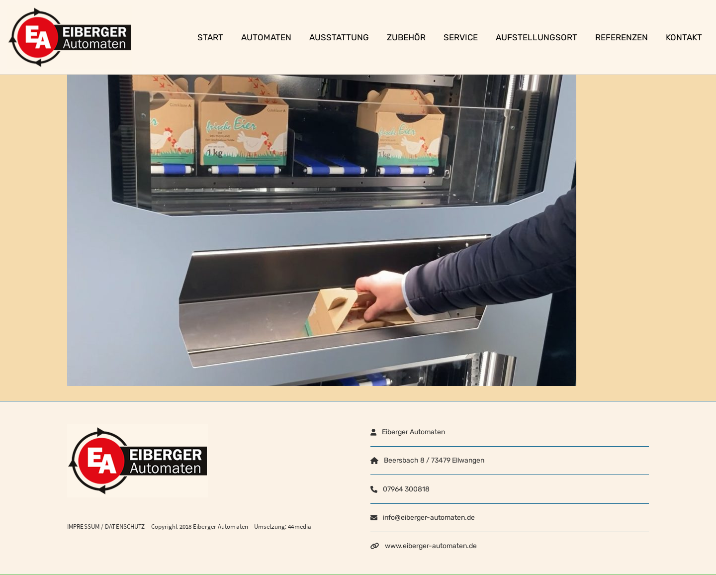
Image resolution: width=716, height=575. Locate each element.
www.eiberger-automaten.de (431, 546)
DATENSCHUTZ (125, 526)
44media (299, 526)
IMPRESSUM (83, 526)
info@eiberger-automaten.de (429, 517)
